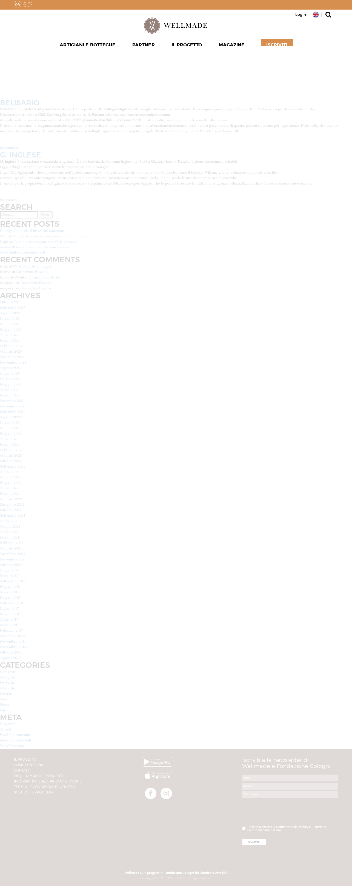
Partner (144, 47)
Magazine (231, 47)
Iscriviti (275, 47)
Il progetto (186, 47)
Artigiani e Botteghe (89, 47)
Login (300, 14)
